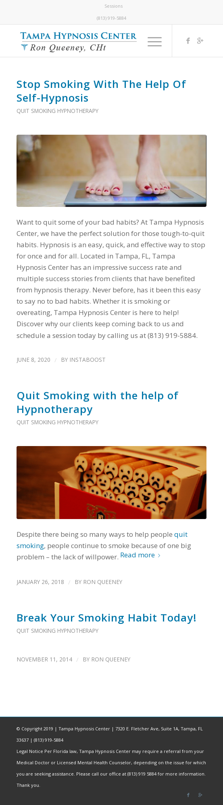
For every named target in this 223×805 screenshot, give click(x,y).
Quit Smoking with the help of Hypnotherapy (98, 402)
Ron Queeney (102, 582)
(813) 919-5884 (111, 18)
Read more (141, 554)
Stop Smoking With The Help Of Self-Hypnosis (101, 91)
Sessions (113, 6)
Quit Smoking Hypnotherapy (57, 111)
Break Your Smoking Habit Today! (107, 617)
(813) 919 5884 (141, 774)
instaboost (87, 359)
